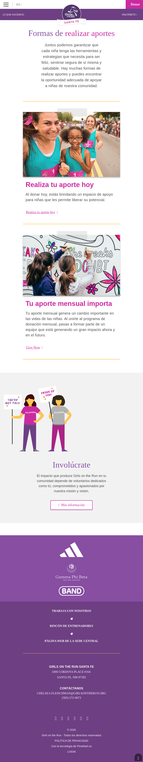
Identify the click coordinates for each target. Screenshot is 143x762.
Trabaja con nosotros (71, 610)
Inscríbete (129, 14)
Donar (134, 4)
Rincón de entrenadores (71, 625)
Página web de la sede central (71, 641)
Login (71, 751)
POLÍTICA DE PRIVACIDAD (71, 740)
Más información (71, 505)
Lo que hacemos (13, 14)
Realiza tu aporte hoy (42, 212)
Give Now (34, 347)
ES (19, 4)
